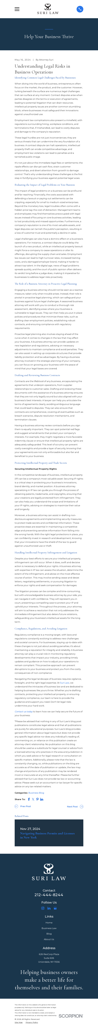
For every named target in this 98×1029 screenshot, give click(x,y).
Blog (49, 933)
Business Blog (36, 793)
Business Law (49, 928)
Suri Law (64, 682)
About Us (49, 939)
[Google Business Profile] (55, 908)
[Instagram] (42, 908)
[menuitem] (19, 1022)
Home (49, 922)
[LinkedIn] (48, 908)
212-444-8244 (49, 894)
